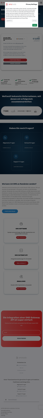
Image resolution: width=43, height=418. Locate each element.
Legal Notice (9, 20)
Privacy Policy (25, 18)
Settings (34, 20)
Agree (34, 25)
